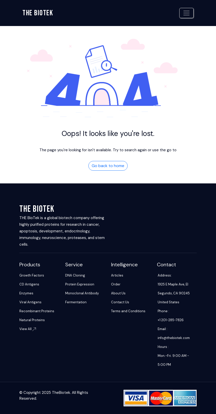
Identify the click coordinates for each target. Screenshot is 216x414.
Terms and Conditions (128, 311)
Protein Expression (79, 284)
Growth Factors (31, 275)
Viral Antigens (30, 302)
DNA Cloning (75, 275)
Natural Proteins (32, 320)
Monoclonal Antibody (82, 293)
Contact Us (120, 302)
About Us (118, 293)
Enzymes (26, 293)
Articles (117, 275)
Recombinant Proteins (36, 311)
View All (27, 329)
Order (115, 284)
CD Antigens (29, 284)
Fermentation (76, 302)
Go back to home (108, 165)
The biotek (37, 13)
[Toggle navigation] (186, 13)
